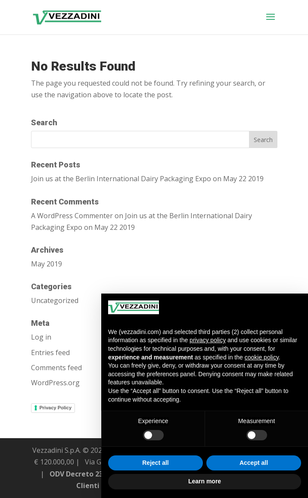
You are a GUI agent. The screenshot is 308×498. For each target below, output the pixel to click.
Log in (41, 337)
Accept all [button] (254, 462)
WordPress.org (55, 382)
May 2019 (46, 264)
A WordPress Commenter (72, 215)
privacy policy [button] (208, 340)
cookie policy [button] (262, 357)
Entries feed (50, 352)
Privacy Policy (56, 407)
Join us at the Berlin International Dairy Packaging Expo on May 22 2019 (147, 178)
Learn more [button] (204, 481)
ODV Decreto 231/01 (84, 474)
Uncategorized (54, 300)
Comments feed (56, 367)
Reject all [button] (155, 462)
